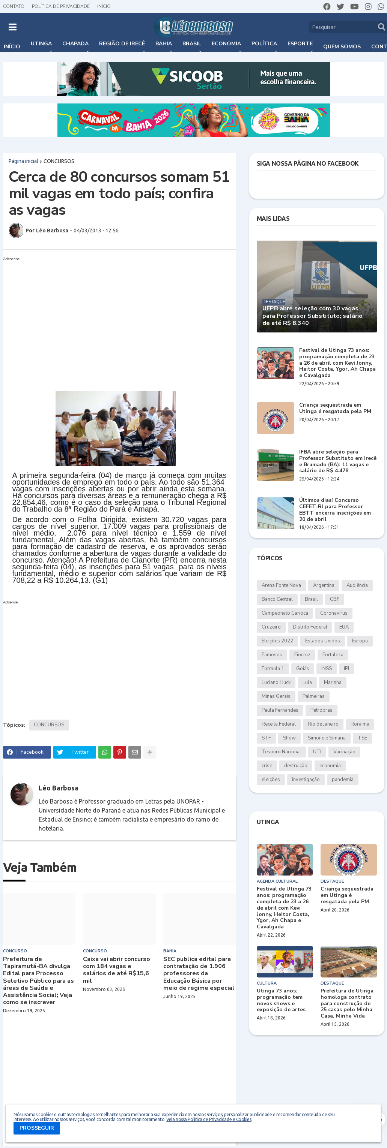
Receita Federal (279, 724)
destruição (295, 765)
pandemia (343, 779)
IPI (346, 668)
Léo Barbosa (58, 788)
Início (104, 6)
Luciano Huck (276, 682)
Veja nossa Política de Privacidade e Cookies (208, 1119)
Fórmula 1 (273, 668)
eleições (271, 779)
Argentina (323, 585)
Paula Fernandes (280, 710)
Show (289, 738)
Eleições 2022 (277, 641)
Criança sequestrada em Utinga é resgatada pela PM (335, 408)
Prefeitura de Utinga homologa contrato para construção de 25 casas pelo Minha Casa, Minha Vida (347, 1003)
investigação (306, 779)
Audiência (357, 585)
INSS (326, 668)
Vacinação (344, 751)
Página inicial (23, 161)
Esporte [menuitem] (300, 43)
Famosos (272, 654)
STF (266, 738)
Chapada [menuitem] (75, 43)
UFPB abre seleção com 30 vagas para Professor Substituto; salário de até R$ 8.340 (312, 316)
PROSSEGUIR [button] (37, 1128)
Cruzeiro (271, 627)
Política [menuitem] (264, 43)
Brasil (311, 599)
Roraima (360, 724)
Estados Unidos (322, 641)
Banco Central (277, 599)
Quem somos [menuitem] (342, 46)
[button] (12, 27)
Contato (13, 6)
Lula (307, 682)
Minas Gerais (276, 696)
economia (330, 765)
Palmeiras (314, 696)
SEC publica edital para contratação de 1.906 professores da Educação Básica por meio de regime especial (199, 974)
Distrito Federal (310, 627)
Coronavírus (334, 613)
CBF (334, 599)
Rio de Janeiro (323, 724)
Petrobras (321, 710)
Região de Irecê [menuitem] (122, 43)
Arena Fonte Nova (281, 585)
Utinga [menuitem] (41, 43)
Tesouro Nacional (281, 751)
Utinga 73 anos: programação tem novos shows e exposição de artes (281, 1000)
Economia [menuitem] (226, 43)
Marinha (333, 682)
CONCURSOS (59, 161)
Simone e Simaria (327, 738)
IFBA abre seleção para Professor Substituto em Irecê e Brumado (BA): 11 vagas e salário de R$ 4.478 (337, 461)
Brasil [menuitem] (191, 43)
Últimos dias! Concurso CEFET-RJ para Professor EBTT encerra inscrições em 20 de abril (335, 509)
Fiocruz (302, 654)
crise (267, 765)
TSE (362, 738)
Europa (360, 641)
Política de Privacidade (61, 6)
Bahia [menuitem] (163, 43)
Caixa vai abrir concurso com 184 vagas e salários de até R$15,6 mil (116, 970)
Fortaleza (332, 654)
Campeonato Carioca (285, 613)
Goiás (302, 668)
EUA (344, 627)
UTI (317, 751)
